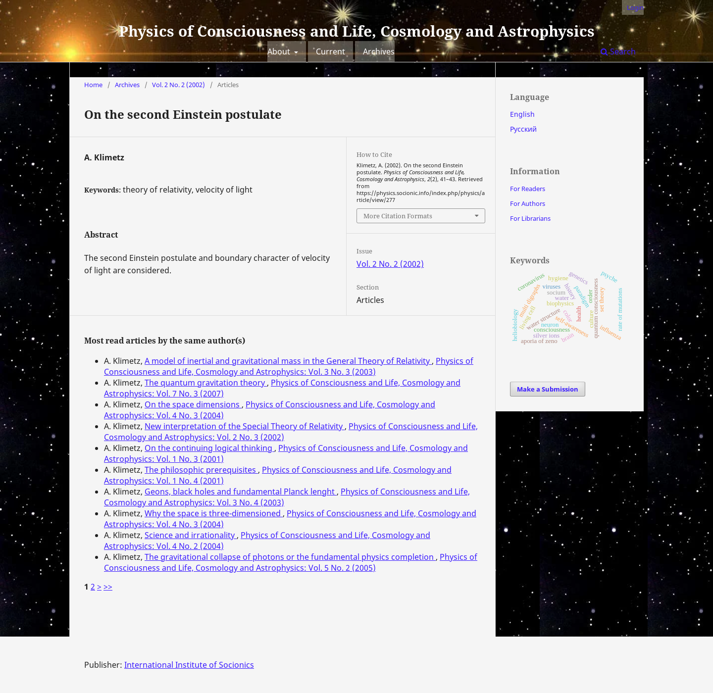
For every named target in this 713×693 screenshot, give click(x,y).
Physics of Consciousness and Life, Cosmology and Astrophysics (357, 31)
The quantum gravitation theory (206, 382)
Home (93, 84)
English (522, 114)
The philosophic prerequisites (201, 469)
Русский (523, 129)
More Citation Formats (397, 215)
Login (635, 7)
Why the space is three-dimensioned (214, 513)
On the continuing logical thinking (209, 448)
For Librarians (530, 218)
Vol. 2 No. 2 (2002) (178, 84)
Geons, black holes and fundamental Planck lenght (241, 491)
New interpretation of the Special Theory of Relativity (245, 426)
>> (107, 586)
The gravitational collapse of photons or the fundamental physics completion (290, 556)
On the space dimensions (193, 404)
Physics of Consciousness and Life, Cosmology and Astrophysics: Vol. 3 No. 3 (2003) (288, 366)
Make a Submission (547, 389)
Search (618, 51)
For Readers (527, 188)
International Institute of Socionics (189, 664)
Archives (379, 51)
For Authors (527, 203)
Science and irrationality (191, 535)
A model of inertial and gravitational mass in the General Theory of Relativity (288, 360)
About (279, 51)
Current (330, 51)
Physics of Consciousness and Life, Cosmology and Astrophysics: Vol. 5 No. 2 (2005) (290, 562)
